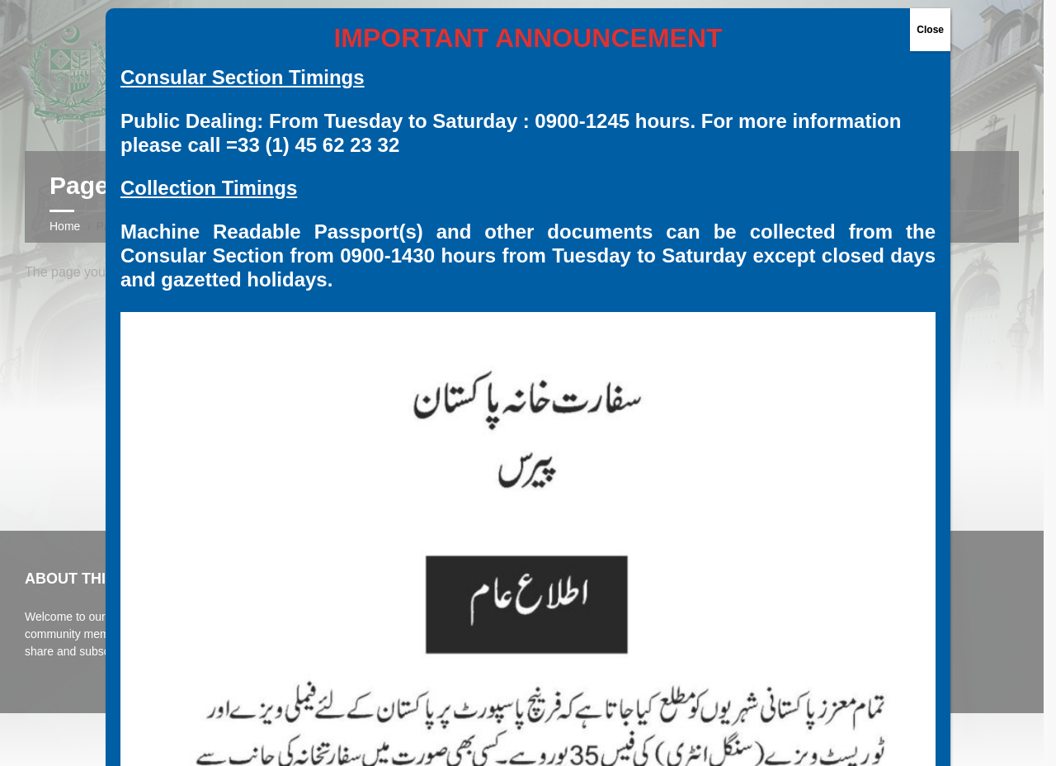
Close (930, 29)
